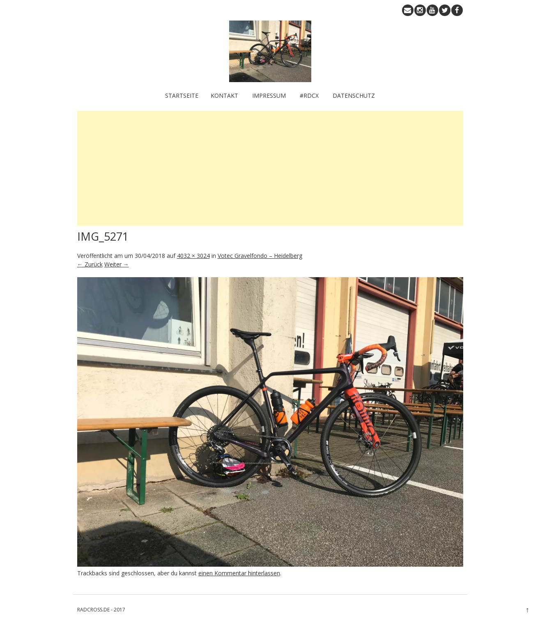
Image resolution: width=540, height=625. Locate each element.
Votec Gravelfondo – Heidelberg (260, 256)
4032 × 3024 (193, 256)
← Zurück (90, 264)
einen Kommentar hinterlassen (239, 573)
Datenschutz (354, 95)
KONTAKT (224, 95)
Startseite (181, 95)
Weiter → (116, 264)
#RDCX (309, 95)
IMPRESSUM (269, 95)
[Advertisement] (270, 168)
